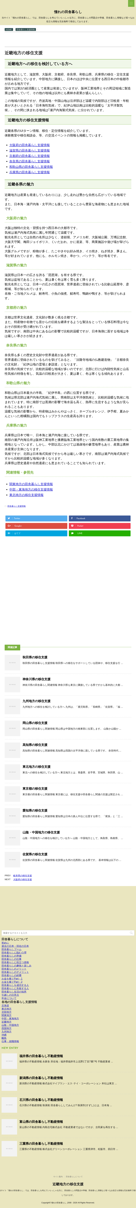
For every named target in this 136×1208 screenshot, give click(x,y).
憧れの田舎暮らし (68, 12)
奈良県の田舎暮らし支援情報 (29, 161)
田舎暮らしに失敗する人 (15, 988)
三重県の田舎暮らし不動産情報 (41, 1143)
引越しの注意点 (10, 995)
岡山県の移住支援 (35, 723)
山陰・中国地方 (10, 1025)
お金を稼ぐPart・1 (12, 978)
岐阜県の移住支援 (22, 875)
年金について (9, 998)
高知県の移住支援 (35, 745)
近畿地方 (7, 1021)
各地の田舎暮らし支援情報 (19, 1002)
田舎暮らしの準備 (11, 956)
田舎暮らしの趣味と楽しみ (16, 965)
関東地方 (7, 1015)
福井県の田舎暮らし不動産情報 (41, 1056)
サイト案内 (58, 1177)
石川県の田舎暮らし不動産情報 (41, 1100)
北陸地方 (7, 1012)
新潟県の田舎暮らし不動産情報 (41, 1078)
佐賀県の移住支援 (35, 854)
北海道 (5, 1005)
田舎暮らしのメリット (14, 969)
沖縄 (4, 1035)
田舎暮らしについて (15, 939)
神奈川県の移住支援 (37, 679)
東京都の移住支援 (35, 788)
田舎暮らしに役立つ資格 (15, 962)
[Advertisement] (61, 39)
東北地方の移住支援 (37, 766)
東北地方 (7, 1008)
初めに (5, 942)
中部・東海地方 (10, 1018)
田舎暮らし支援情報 (16, 506)
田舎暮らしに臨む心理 (14, 952)
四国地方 (7, 1028)
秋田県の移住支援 (35, 657)
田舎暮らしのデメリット (15, 972)
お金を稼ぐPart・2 (12, 982)
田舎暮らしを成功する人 (15, 985)
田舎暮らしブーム (11, 949)
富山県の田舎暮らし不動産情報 (41, 1121)
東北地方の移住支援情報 (26, 495)
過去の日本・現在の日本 (15, 946)
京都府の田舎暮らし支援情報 (29, 156)
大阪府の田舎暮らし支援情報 (29, 145)
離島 (4, 1038)
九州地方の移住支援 (37, 701)
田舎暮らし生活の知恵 (14, 991)
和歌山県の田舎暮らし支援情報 (31, 166)
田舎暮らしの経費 (11, 975)
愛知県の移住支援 (35, 810)
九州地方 (7, 1031)
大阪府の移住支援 (22, 879)
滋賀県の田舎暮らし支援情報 (29, 150)
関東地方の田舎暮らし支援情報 (31, 484)
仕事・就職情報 (10, 1041)
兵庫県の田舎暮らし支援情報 (29, 172)
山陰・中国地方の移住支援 (41, 832)
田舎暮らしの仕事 (11, 959)
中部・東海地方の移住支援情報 (31, 489)
